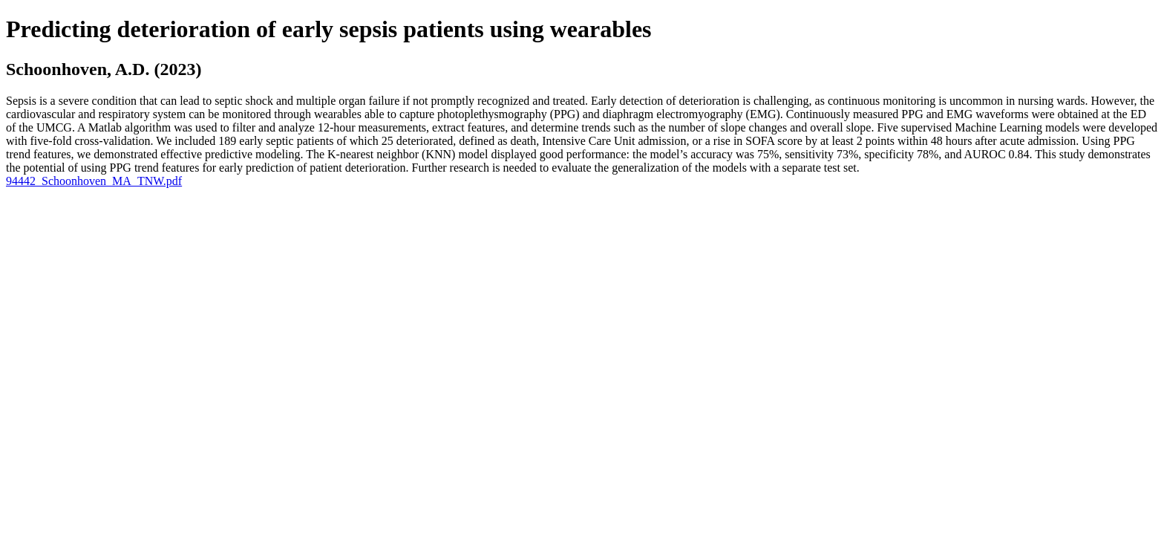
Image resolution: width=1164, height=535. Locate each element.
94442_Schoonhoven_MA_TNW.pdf (94, 181)
